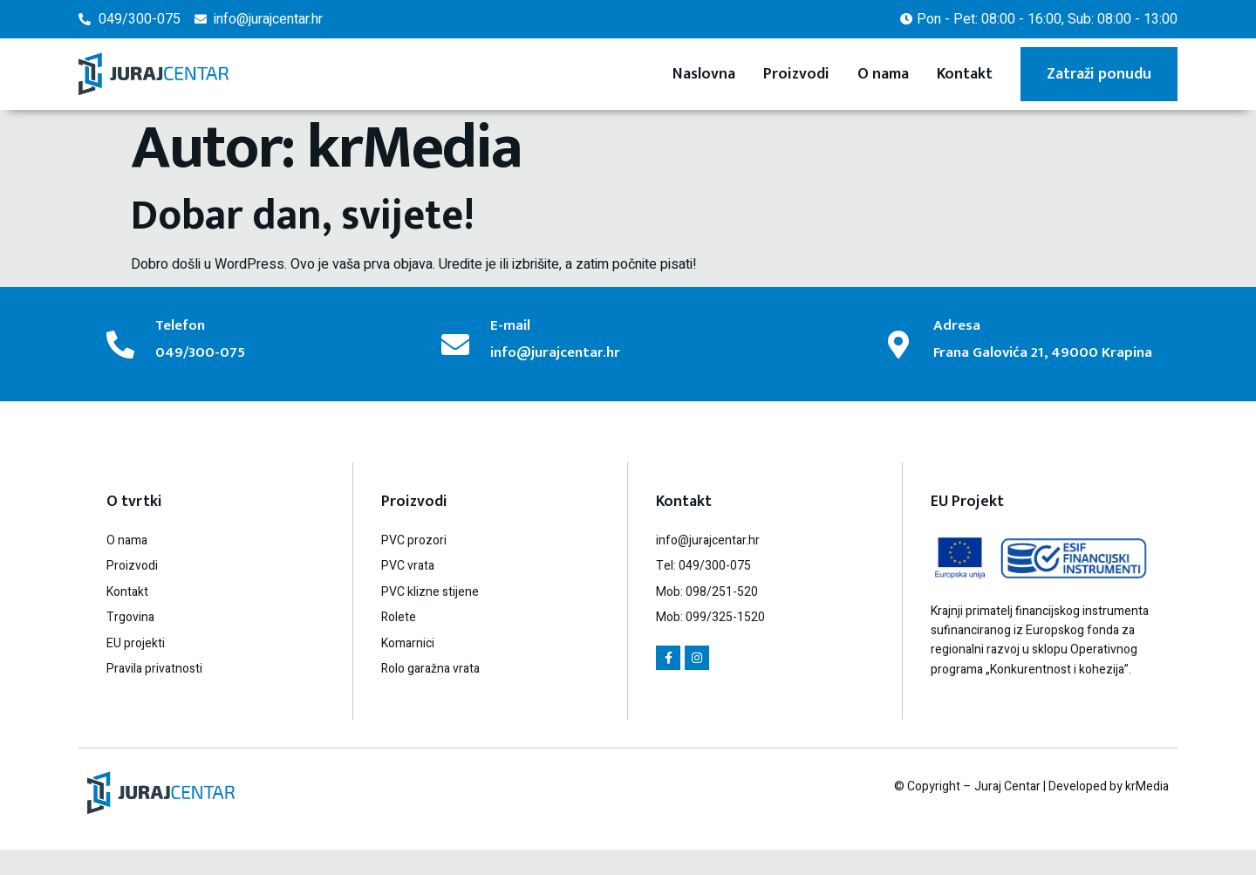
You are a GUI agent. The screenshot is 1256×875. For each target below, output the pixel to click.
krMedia (1147, 811)
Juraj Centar (1007, 811)
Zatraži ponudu (1099, 74)
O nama (883, 74)
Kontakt (965, 74)
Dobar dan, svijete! (302, 216)
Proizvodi (796, 74)
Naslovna (703, 74)
